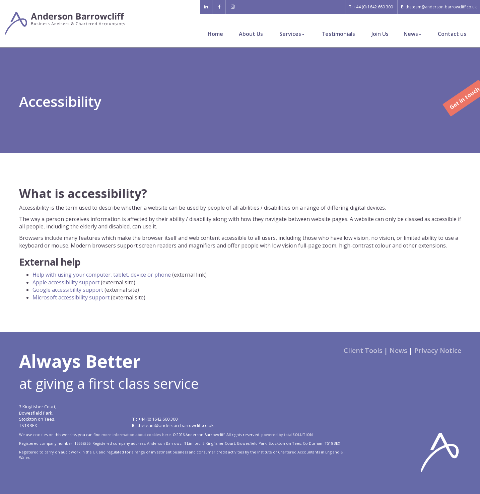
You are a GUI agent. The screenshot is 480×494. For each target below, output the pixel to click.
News (412, 34)
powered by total (287, 434)
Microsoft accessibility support (71, 297)
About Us (251, 34)
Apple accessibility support (65, 282)
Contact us (452, 34)
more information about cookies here (136, 434)
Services (291, 34)
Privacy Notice (437, 350)
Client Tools (363, 350)
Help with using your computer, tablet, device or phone (101, 274)
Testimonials (338, 34)
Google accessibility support (67, 289)
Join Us (380, 34)
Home (215, 34)
